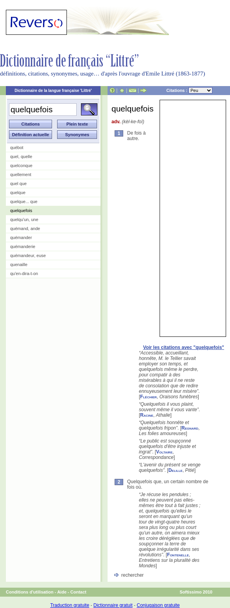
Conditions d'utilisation (30, 592)
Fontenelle (178, 555)
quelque (17, 192)
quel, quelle (21, 156)
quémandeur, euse (28, 255)
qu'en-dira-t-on (24, 273)
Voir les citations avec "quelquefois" (183, 347)
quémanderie (22, 246)
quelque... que (24, 201)
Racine (146, 415)
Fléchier (148, 396)
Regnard (189, 428)
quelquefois (21, 210)
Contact (78, 592)
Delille (175, 470)
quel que (18, 183)
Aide (61, 592)
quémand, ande (25, 228)
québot (16, 147)
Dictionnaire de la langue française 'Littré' (53, 90)
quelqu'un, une (24, 219)
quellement (20, 174)
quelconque (21, 165)
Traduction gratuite (69, 605)
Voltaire (164, 452)
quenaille (18, 264)
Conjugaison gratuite (158, 605)
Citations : (189, 90)
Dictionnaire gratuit (113, 605)
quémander (21, 237)
